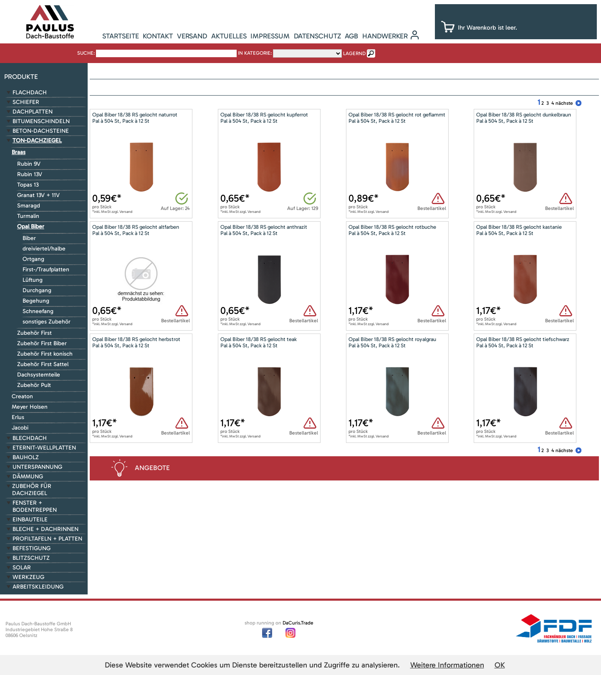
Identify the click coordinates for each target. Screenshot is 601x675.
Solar (22, 567)
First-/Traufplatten (46, 269)
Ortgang (33, 259)
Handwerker (385, 36)
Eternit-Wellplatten (44, 447)
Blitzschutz (31, 557)
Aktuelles (229, 36)
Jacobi (20, 427)
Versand (192, 36)
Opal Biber (30, 226)
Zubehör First (34, 332)
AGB (351, 36)
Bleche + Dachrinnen (45, 529)
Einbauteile (30, 519)
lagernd (354, 53)
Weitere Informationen (447, 665)
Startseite (120, 36)
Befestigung (32, 548)
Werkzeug (28, 577)
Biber (29, 238)
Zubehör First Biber (42, 343)
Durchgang (37, 290)
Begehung (36, 300)
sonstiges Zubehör (47, 321)
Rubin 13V (29, 174)
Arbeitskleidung (38, 586)
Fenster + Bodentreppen (35, 506)
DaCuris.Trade (298, 623)
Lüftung (33, 279)
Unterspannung (37, 466)
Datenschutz (317, 36)
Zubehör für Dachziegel (31, 490)
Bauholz (26, 457)
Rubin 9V (28, 163)
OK (500, 665)
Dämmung (28, 476)
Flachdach (30, 92)
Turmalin (28, 216)
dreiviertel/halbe (44, 248)
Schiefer (26, 102)
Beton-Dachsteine (41, 130)
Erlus (18, 417)
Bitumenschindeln (41, 121)
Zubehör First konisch (45, 353)
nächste (564, 103)
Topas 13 (28, 184)
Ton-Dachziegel (37, 140)
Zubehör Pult (34, 385)
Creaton (22, 396)
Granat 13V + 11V (38, 195)
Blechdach (30, 438)
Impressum (270, 36)
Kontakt (158, 36)
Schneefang (38, 311)
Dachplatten (33, 111)
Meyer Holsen (30, 406)
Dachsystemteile (38, 374)
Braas (18, 152)
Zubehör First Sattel (42, 364)
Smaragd (28, 205)
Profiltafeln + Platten (47, 538)
